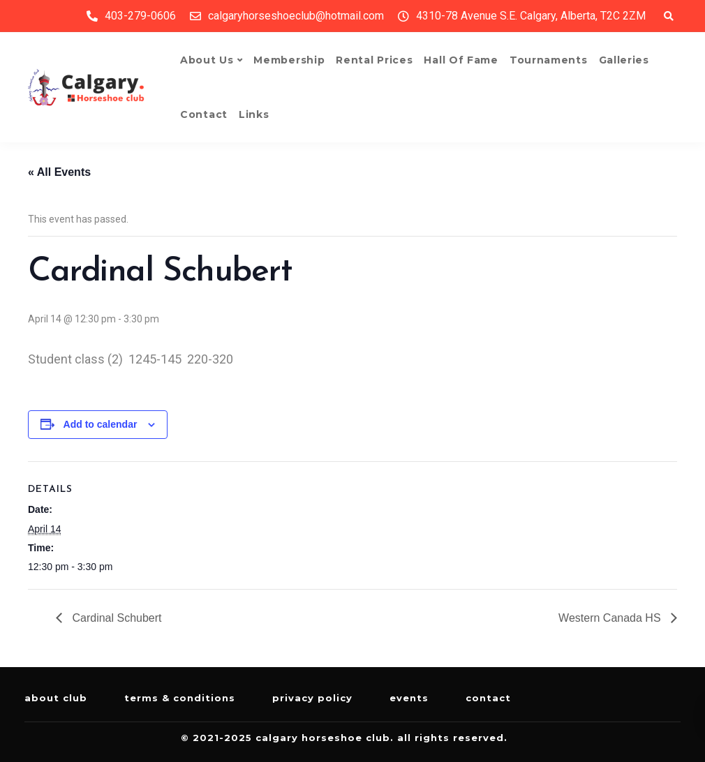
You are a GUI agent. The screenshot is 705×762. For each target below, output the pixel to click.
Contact (204, 114)
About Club (55, 697)
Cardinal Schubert (115, 618)
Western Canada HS (611, 618)
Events (409, 697)
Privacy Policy (312, 697)
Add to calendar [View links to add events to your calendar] (101, 424)
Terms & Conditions (179, 697)
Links (254, 114)
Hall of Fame (461, 60)
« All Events (59, 172)
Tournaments (549, 60)
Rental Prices (374, 60)
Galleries (624, 60)
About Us (207, 60)
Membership (289, 60)
